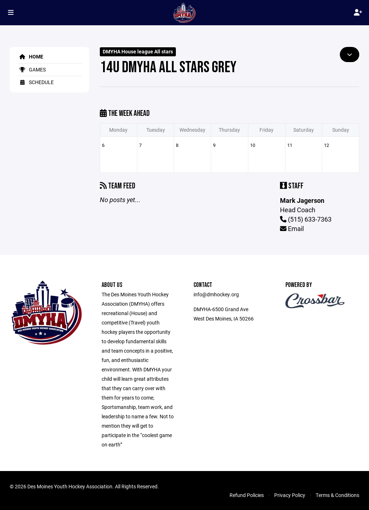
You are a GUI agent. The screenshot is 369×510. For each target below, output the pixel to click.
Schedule (35, 82)
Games (31, 69)
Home (30, 56)
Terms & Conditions (337, 495)
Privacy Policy (289, 495)
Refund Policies (247, 495)
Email (292, 228)
